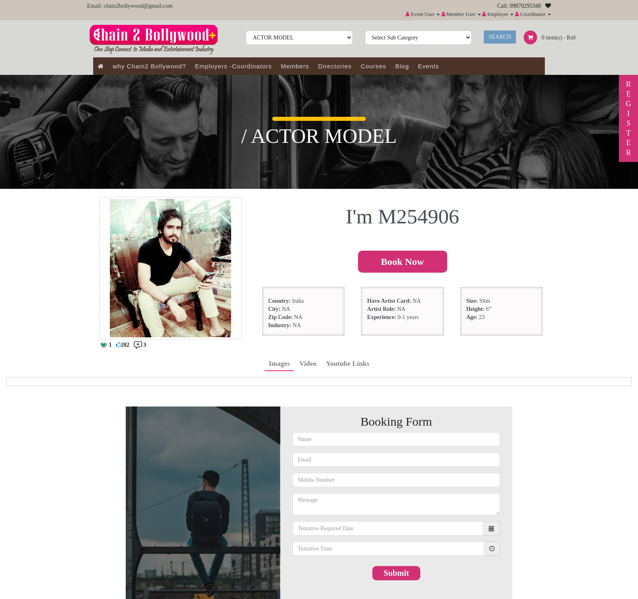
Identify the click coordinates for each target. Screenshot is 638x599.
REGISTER (628, 118)
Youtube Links (347, 363)
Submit (396, 572)
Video (308, 363)
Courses (373, 66)
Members (295, 66)
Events (428, 66)
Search (500, 37)
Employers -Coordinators (233, 66)
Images (279, 363)
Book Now (402, 261)
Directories (335, 66)
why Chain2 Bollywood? (149, 66)
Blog (402, 66)
